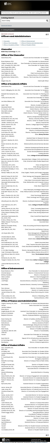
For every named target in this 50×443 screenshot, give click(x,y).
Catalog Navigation (8, 29)
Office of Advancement (28, 41)
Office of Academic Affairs (11, 44)
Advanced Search (6, 25)
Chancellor (6, 41)
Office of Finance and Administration (32, 42)
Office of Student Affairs (28, 44)
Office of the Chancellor (10, 42)
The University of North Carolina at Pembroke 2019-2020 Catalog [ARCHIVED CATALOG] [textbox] (25, 12)
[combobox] (25, 12)
